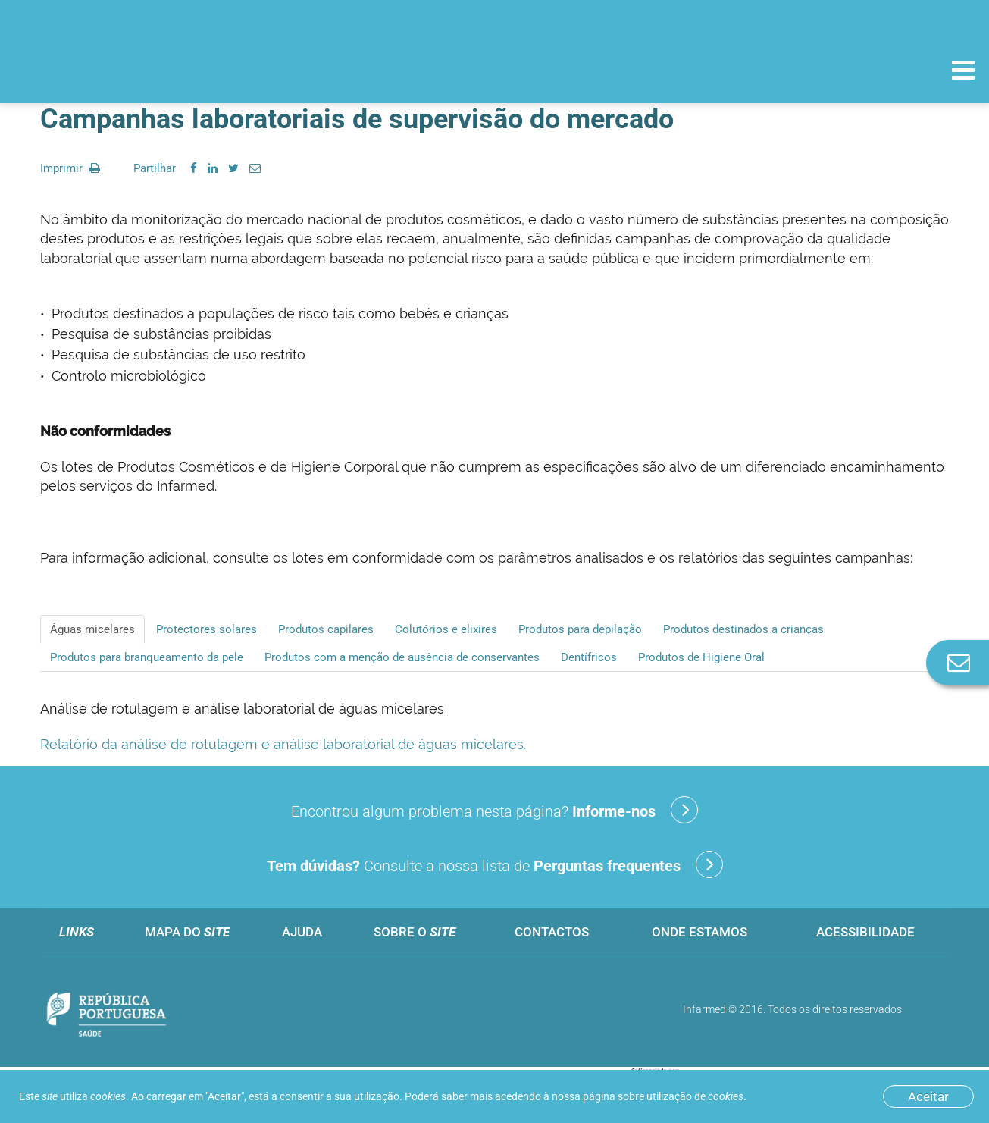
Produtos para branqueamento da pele (146, 657)
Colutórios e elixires (446, 629)
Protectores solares (206, 629)
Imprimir (70, 168)
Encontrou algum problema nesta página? (494, 809)
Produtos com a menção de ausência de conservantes (402, 657)
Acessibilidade (865, 931)
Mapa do (187, 931)
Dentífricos (589, 657)
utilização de (694, 1096)
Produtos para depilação (580, 629)
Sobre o (414, 931)
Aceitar (928, 1096)
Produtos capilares (326, 629)
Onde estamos (699, 931)
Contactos (552, 931)
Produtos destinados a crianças (743, 629)
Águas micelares (92, 629)
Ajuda (302, 931)
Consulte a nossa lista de (495, 864)
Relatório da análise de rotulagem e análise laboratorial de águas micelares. (283, 744)
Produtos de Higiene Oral (701, 657)
